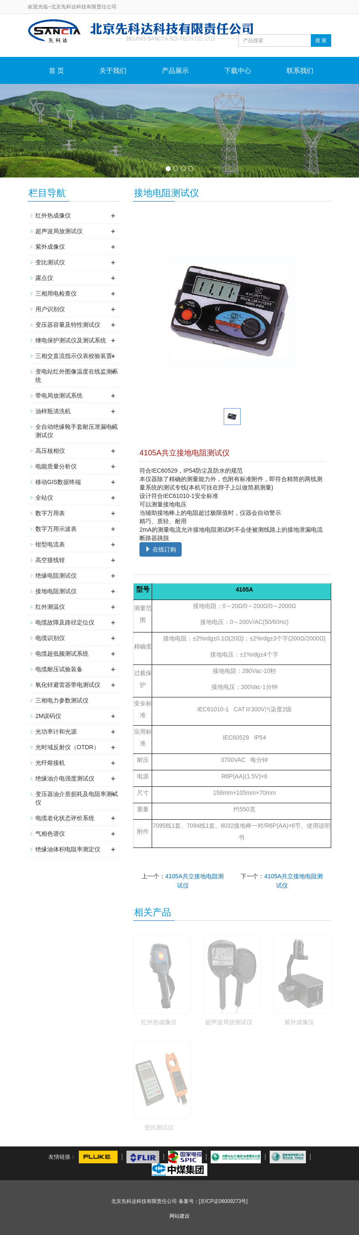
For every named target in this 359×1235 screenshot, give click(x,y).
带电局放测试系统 (59, 395)
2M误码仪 (48, 716)
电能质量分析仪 (56, 466)
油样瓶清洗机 (53, 411)
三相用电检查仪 (56, 293)
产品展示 (175, 70)
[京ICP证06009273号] (223, 1201)
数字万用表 (50, 513)
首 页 (56, 70)
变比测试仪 (159, 1127)
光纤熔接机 (50, 762)
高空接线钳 (50, 560)
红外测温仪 (50, 606)
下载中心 (237, 70)
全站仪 (44, 497)
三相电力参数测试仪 (61, 700)
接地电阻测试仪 (56, 591)
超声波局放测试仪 (228, 1022)
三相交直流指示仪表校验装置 (73, 355)
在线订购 (160, 549)
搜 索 (321, 40)
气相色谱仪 (50, 833)
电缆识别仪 (50, 638)
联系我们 (300, 70)
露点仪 (44, 277)
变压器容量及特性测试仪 (67, 324)
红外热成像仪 (159, 1022)
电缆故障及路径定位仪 (64, 622)
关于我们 (112, 70)
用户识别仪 (50, 309)
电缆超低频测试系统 (61, 653)
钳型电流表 (50, 544)
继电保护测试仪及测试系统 (70, 340)
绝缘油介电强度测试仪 (64, 778)
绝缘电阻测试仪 (56, 575)
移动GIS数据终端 (58, 482)
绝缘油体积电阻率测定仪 (67, 849)
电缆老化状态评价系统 (64, 818)
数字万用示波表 (56, 528)
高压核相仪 (50, 450)
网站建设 (179, 1216)
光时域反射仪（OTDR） (67, 747)
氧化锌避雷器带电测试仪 (67, 684)
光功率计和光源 (56, 731)
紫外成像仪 (299, 1022)
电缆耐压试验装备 (59, 669)
